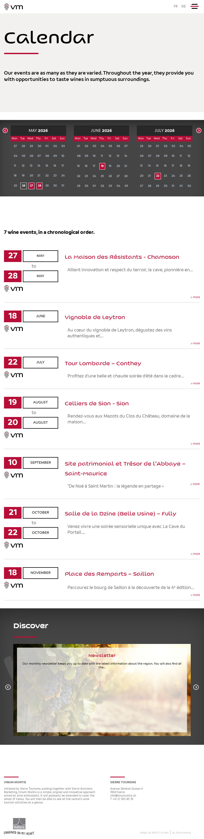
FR (176, 6)
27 (31, 185)
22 (157, 176)
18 (102, 166)
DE (183, 6)
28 (39, 185)
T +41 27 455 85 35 (121, 799)
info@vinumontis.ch (123, 795)
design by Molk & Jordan (154, 832)
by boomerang (181, 832)
